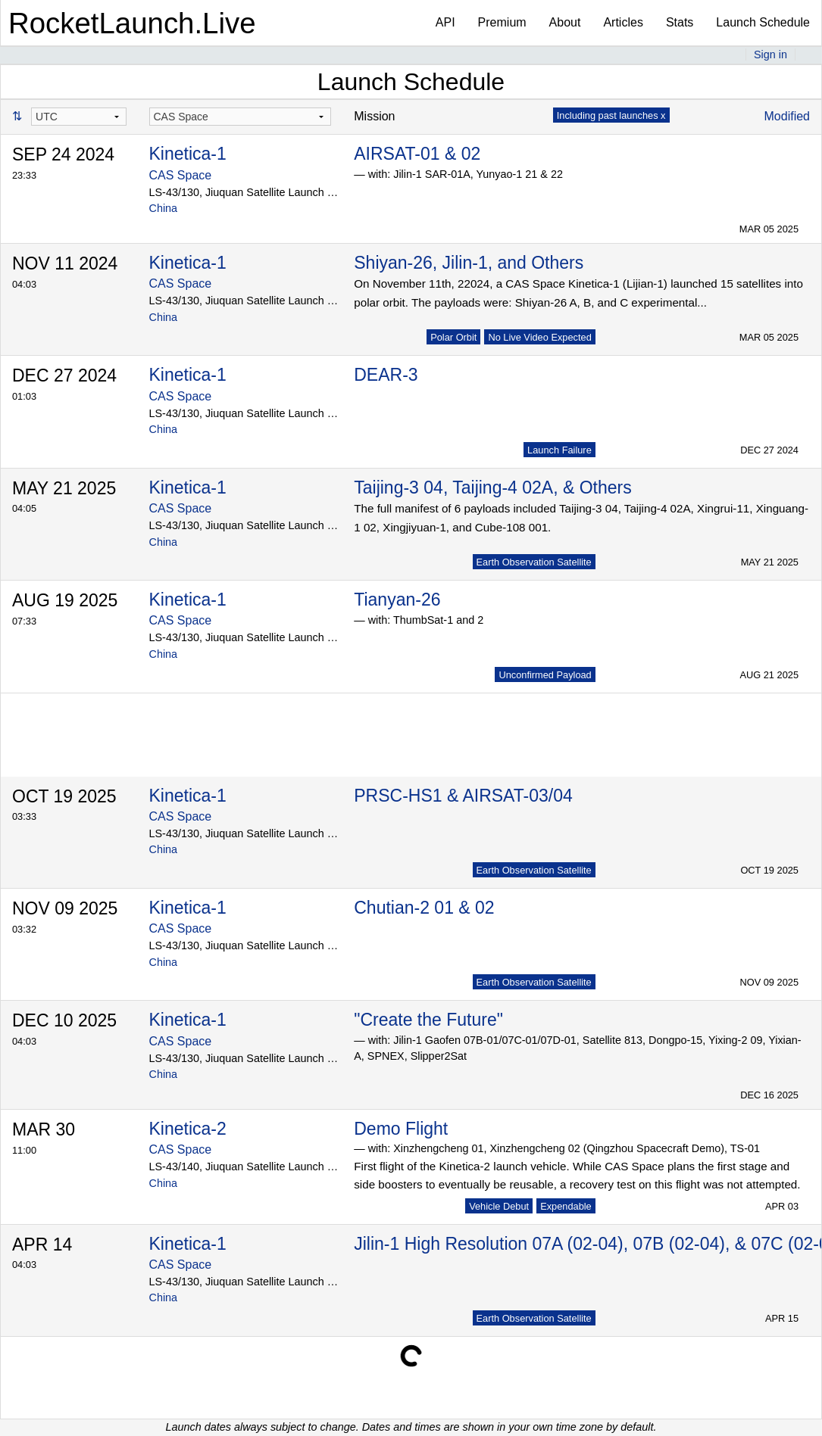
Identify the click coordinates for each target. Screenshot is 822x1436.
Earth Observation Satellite (534, 562)
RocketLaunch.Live (132, 23)
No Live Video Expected (539, 337)
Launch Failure (559, 450)
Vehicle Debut (499, 1206)
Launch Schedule (763, 22)
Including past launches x (611, 115)
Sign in (770, 54)
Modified (787, 116)
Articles (622, 22)
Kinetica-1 (188, 154)
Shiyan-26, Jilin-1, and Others (468, 263)
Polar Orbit (453, 337)
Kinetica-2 (188, 1129)
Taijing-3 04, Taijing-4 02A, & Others (493, 487)
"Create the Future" (428, 1019)
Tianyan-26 (397, 599)
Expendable (566, 1206)
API (445, 22)
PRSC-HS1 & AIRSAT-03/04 (463, 795)
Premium (502, 22)
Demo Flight (401, 1129)
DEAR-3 (385, 375)
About (565, 22)
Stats (679, 22)
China (163, 208)
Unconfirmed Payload (545, 675)
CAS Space (180, 175)
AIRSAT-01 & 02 (417, 154)
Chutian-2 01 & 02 (424, 907)
